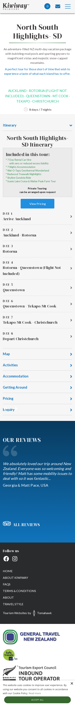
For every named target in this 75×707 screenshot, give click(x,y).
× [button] (71, 683)
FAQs (6, 584)
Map (37, 354)
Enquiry (37, 410)
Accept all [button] (37, 699)
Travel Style (13, 604)
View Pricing (37, 203)
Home (7, 571)
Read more (35, 693)
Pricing (37, 398)
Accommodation (37, 376)
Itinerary (37, 125)
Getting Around (37, 387)
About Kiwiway (15, 577)
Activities (37, 365)
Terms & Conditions (19, 591)
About (8, 597)
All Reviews (21, 524)
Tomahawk (44, 613)
